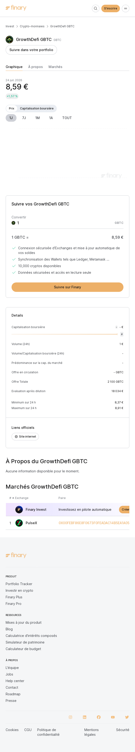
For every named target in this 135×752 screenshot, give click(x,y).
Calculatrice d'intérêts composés (31, 636)
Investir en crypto (19, 590)
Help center (15, 681)
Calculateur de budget (23, 649)
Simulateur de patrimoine (25, 642)
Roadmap (13, 694)
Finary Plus (14, 597)
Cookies (12, 730)
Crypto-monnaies (32, 26)
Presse (11, 701)
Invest (10, 26)
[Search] (95, 8)
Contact (12, 687)
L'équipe (12, 668)
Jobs (9, 674)
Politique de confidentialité (48, 732)
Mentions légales (91, 732)
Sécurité (122, 730)
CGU (28, 730)
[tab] (14, 68)
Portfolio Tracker (19, 584)
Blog (9, 629)
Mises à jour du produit (23, 622)
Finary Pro (13, 604)
